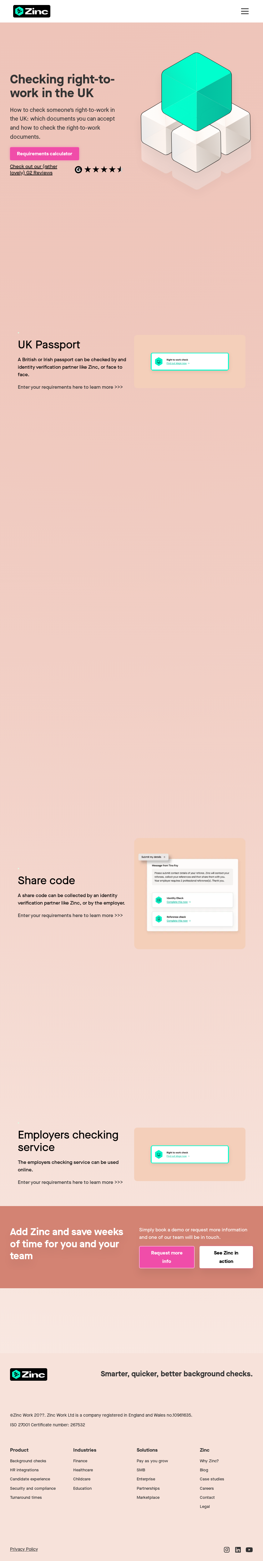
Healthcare (83, 1470)
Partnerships (148, 1488)
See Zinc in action (226, 1256)
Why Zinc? (209, 1461)
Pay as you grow (152, 1461)
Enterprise (146, 1479)
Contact (207, 1497)
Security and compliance (33, 1488)
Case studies (212, 1479)
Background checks (28, 1461)
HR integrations (24, 1470)
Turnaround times (26, 1497)
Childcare (81, 1479)
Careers (207, 1488)
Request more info (167, 1256)
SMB (141, 1470)
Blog (204, 1470)
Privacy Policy (24, 1549)
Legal (205, 1506)
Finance (80, 1461)
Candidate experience (30, 1479)
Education (82, 1488)
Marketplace (148, 1497)
